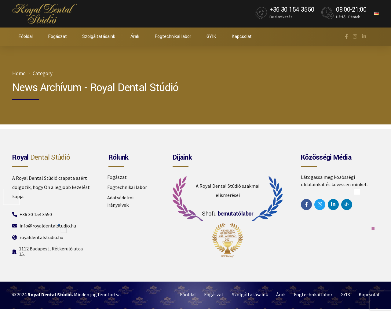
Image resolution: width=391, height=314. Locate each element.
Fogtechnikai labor (173, 36)
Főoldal (25, 36)
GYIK (211, 36)
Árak (134, 36)
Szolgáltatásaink (98, 36)
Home (19, 73)
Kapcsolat (242, 36)
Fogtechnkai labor (313, 294)
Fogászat (57, 36)
